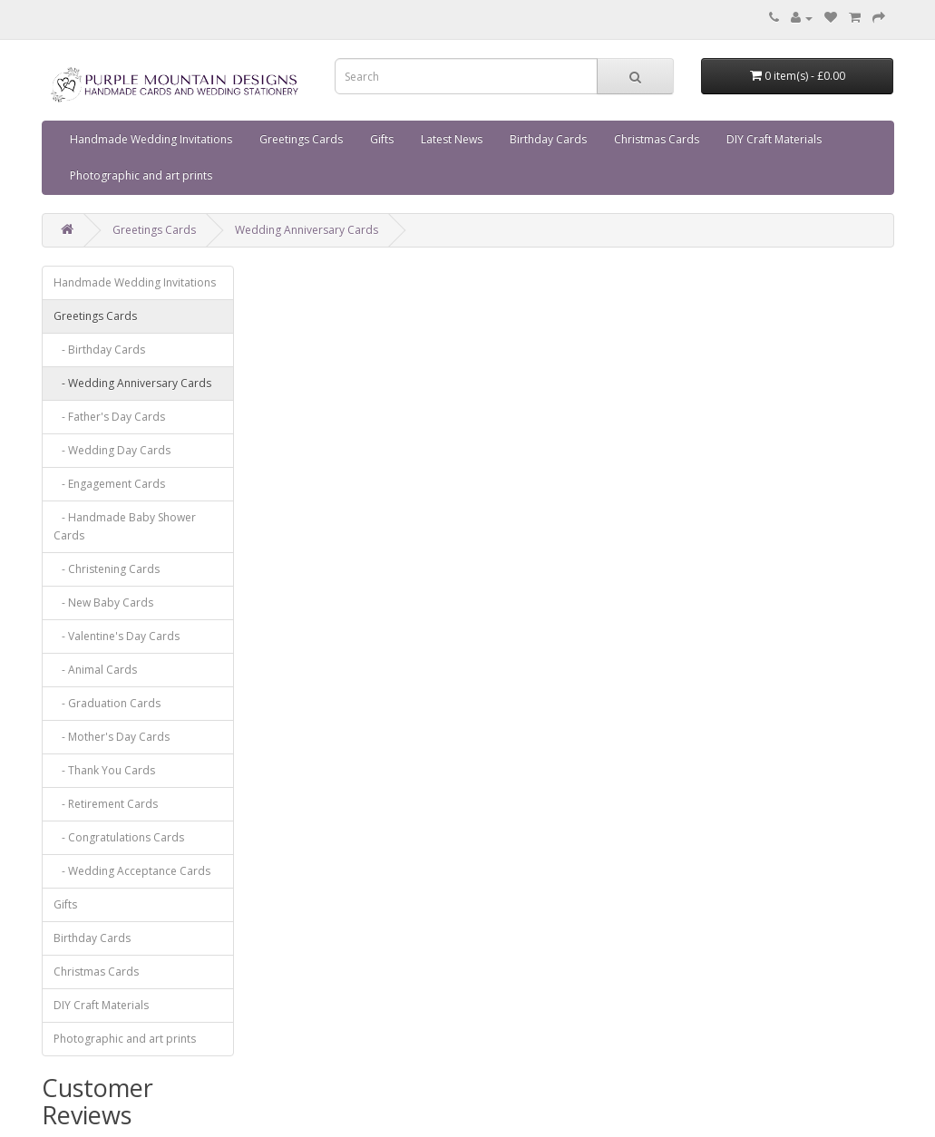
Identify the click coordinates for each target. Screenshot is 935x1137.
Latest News (451, 139)
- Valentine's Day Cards (117, 636)
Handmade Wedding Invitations (151, 139)
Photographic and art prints (141, 175)
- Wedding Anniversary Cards (132, 383)
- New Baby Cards (103, 602)
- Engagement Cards (109, 483)
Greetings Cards (301, 139)
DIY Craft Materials (774, 139)
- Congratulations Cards (119, 837)
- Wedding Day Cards (112, 450)
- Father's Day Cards (109, 416)
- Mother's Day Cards (112, 736)
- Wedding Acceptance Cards (132, 871)
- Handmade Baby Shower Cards (125, 526)
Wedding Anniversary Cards (306, 230)
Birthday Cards (548, 139)
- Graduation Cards (107, 703)
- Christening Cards (107, 569)
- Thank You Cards (104, 770)
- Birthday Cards (99, 349)
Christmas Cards (656, 139)
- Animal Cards (95, 669)
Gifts (382, 139)
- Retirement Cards (106, 803)
